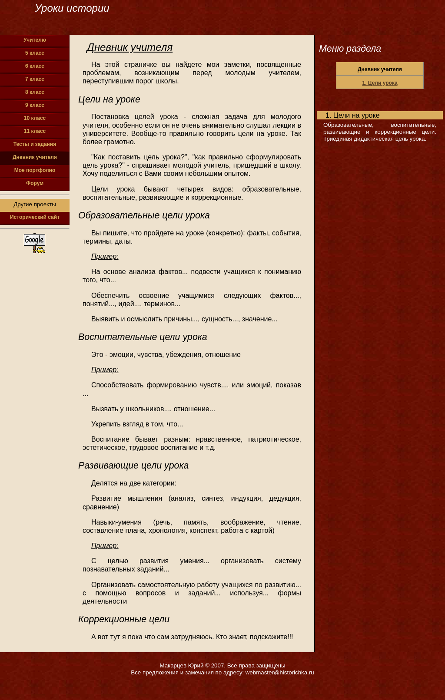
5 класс (34, 53)
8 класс (34, 92)
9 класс (34, 105)
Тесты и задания (34, 144)
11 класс (35, 131)
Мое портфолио (35, 170)
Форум (34, 183)
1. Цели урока (379, 83)
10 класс (35, 118)
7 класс (34, 79)
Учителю (34, 40)
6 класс (34, 66)
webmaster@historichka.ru (280, 672)
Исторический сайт (35, 217)
